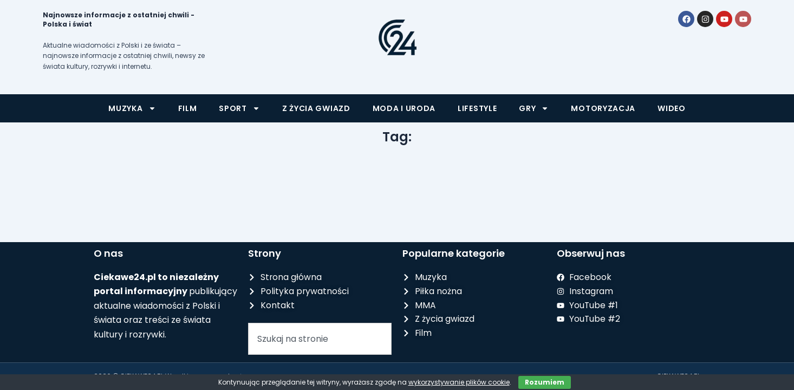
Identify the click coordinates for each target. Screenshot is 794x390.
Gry (534, 108)
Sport (239, 108)
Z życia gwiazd (316, 108)
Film (187, 108)
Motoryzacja (603, 108)
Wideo (672, 108)
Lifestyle (477, 108)
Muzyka (131, 108)
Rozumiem (544, 382)
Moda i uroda (404, 108)
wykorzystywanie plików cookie (459, 382)
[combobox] (320, 340)
